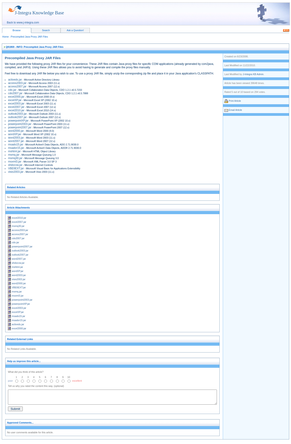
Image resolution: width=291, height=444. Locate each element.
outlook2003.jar (17, 113)
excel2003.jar (16, 103)
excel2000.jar (16, 96)
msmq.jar (13, 154)
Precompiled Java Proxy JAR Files (29, 36)
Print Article (235, 100)
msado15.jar (15, 144)
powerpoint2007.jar (19, 127)
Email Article (235, 110)
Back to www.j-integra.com (23, 22)
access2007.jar (17, 86)
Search (46, 30)
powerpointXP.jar (18, 120)
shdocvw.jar (15, 165)
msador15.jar (16, 148)
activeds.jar (15, 79)
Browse (17, 30)
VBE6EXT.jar (16, 168)
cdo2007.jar (15, 93)
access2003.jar (17, 83)
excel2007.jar (16, 107)
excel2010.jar (16, 110)
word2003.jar (16, 137)
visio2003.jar (15, 171)
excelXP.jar (15, 100)
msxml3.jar (14, 161)
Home (5, 36)
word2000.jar (16, 130)
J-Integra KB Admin (253, 74)
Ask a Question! (75, 30)
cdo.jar (12, 89)
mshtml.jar (14, 151)
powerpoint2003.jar (19, 124)
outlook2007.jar (17, 117)
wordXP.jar (14, 134)
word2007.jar (16, 141)
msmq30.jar (15, 158)
